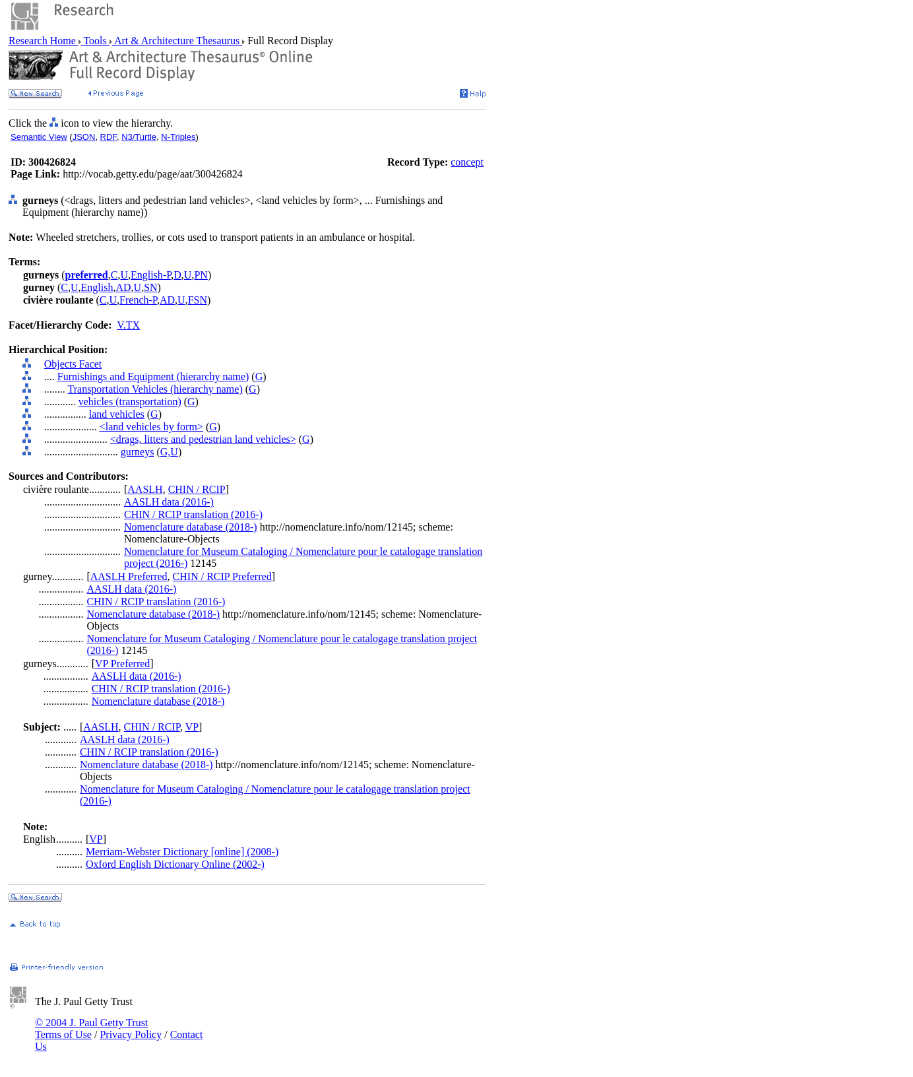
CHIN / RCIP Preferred (222, 576)
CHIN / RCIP (197, 489)
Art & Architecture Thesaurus (177, 40)
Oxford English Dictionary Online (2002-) (175, 864)
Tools (95, 40)
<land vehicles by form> (151, 426)
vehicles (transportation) (130, 401)
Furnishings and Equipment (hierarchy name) (153, 376)
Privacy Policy (131, 1034)
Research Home (44, 40)
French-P (138, 300)
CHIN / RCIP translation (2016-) (193, 514)
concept (467, 162)
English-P (151, 274)
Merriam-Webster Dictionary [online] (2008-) (182, 851)
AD (123, 287)
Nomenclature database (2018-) (190, 527)
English (97, 287)
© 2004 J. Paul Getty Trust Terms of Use (91, 1028)
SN (150, 287)
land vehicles (116, 414)
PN (200, 274)
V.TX (128, 325)
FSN (197, 300)
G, (165, 451)
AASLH (144, 489)
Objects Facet (73, 364)
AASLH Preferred (129, 576)
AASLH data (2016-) (169, 501)
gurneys (137, 451)
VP (192, 727)
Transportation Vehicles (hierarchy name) (154, 389)
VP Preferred (122, 663)
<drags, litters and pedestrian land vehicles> (203, 439)
